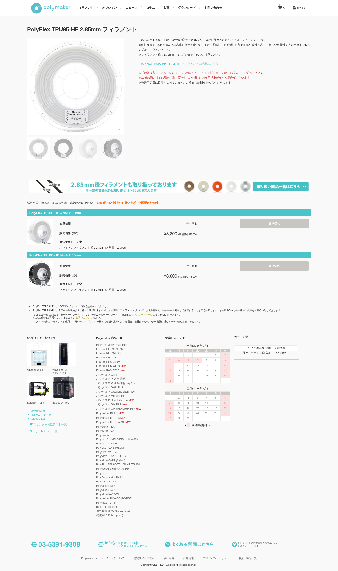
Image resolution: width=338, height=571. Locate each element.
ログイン (301, 8)
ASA (139, 438)
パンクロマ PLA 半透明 (114, 378)
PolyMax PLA (108, 455)
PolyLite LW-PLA (110, 451)
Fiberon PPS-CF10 (112, 361)
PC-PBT (130, 498)
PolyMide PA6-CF (111, 485)
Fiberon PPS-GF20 (112, 365)
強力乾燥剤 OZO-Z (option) (117, 510)
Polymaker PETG (111, 412)
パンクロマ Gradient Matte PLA (119, 408)
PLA (119, 438)
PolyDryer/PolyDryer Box (115, 344)
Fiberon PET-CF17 (111, 357)
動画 (166, 8)
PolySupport (107, 477)
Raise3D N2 (41, 418)
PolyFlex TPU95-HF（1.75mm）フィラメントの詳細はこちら (175, 63)
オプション (109, 8)
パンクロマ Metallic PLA (115, 395)
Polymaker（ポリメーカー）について (102, 557)
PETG (131, 438)
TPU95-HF (127, 464)
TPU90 (139, 464)
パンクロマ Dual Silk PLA (116, 399)
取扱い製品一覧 (248, 557)
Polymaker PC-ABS (112, 498)
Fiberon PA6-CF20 (111, 369)
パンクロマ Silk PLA (112, 404)
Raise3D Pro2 (68, 401)
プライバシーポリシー (216, 557)
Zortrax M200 (42, 410)
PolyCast (105, 472)
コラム (150, 8)
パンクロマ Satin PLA (113, 387)
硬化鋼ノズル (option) (113, 514)
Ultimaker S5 (43, 368)
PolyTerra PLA (109, 430)
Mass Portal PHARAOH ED (68, 369)
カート (284, 7)
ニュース (132, 8)
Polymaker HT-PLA (112, 417)
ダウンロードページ (145, 314)
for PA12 (121, 477)
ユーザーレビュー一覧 (48, 430)
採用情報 (188, 557)
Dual (125, 447)
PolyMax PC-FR (110, 502)
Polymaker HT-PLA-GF (114, 421)
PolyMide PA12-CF (112, 493)
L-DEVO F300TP (44, 414)
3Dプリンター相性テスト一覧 (52, 424)
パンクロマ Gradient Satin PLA (119, 391)
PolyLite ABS (108, 438)
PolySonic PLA (109, 426)
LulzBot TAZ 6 (43, 401)
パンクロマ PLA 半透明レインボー (121, 382)
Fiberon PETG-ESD (112, 352)
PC (125, 438)
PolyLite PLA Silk (110, 447)
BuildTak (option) (110, 506)
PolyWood (106, 468)
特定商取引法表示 (144, 557)
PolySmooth (107, 434)
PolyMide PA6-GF (111, 489)
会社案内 (169, 557)
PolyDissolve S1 (110, 481)
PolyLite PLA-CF (110, 443)
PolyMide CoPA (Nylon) (114, 460)
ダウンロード (187, 8)
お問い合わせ (213, 8)
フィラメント (85, 8)
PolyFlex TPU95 (110, 464)
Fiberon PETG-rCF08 (113, 348)
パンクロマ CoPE (111, 374)
